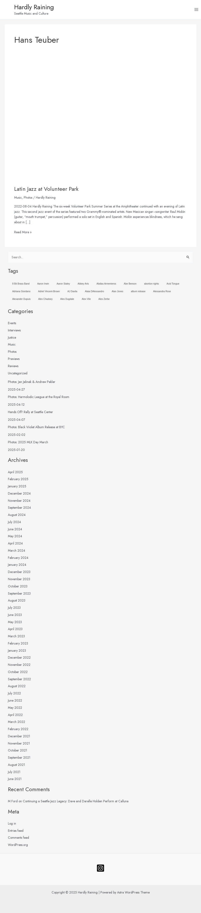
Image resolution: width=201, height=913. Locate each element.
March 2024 (16, 552)
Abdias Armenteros (106, 285)
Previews (14, 360)
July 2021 (14, 773)
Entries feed (15, 831)
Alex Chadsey (45, 300)
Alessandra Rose (162, 292)
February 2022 (18, 730)
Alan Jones (117, 292)
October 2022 (18, 673)
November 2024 (19, 501)
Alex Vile (86, 300)
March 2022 (16, 723)
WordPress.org (18, 846)
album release (138, 292)
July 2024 (14, 523)
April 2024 (15, 544)
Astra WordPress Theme (133, 892)
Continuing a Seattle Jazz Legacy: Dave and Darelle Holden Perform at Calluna (76, 802)
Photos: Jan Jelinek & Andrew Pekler (31, 383)
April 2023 (15, 630)
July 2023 (14, 609)
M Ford (13, 802)
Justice (12, 338)
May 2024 (15, 537)
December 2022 (19, 659)
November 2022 (19, 666)
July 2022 (14, 694)
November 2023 (19, 580)
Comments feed (18, 839)
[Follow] (100, 868)
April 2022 (15, 716)
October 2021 (17, 751)
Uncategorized (17, 374)
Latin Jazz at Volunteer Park (46, 190)
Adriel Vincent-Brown (49, 292)
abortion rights (151, 285)
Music (18, 199)
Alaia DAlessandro (94, 292)
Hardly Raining (40, 7)
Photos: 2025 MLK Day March (28, 443)
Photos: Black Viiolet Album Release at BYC (36, 428)
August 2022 (17, 687)
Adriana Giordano (21, 292)
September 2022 (19, 680)
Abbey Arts (83, 285)
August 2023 (16, 601)
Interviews (14, 331)
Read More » (23, 233)
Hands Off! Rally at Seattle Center (30, 413)
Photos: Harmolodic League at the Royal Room (38, 398)
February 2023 (18, 644)
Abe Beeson (130, 285)
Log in (12, 824)
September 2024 (19, 509)
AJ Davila (72, 292)
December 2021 (19, 737)
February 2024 (18, 559)
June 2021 (15, 780)
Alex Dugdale (67, 300)
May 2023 (15, 623)
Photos (28, 199)
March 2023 (16, 637)
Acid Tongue (173, 285)
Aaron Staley (63, 285)
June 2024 (15, 530)
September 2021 (19, 759)
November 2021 (19, 744)
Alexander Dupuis (21, 300)
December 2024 (19, 494)
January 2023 (17, 651)
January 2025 (17, 487)
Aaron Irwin (43, 285)
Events (12, 324)
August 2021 (16, 766)
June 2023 (15, 616)
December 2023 (19, 573)
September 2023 (19, 594)
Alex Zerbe (104, 300)
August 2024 (17, 516)
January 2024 (17, 566)
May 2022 (15, 708)
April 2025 (15, 473)
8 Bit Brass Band (21, 285)
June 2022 (15, 701)
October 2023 (17, 587)
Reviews (13, 367)
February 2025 (18, 480)
